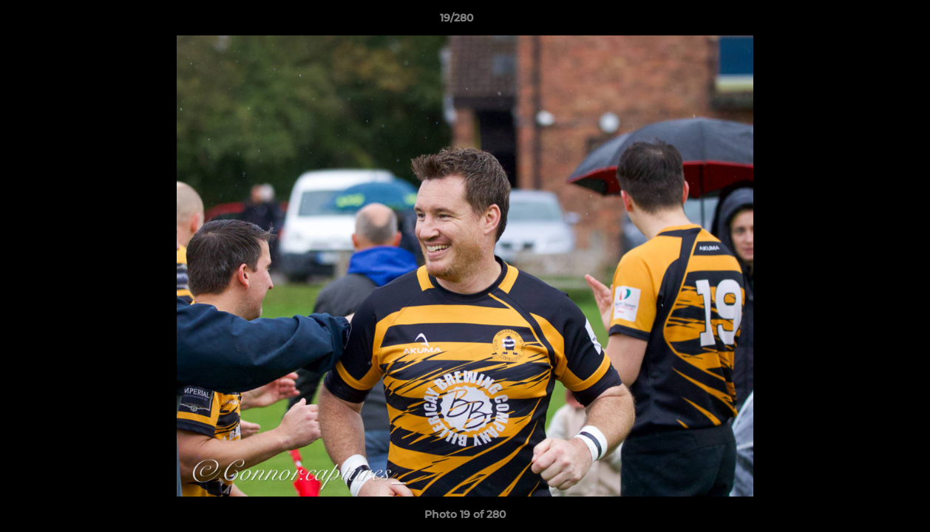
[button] (868, 21)
